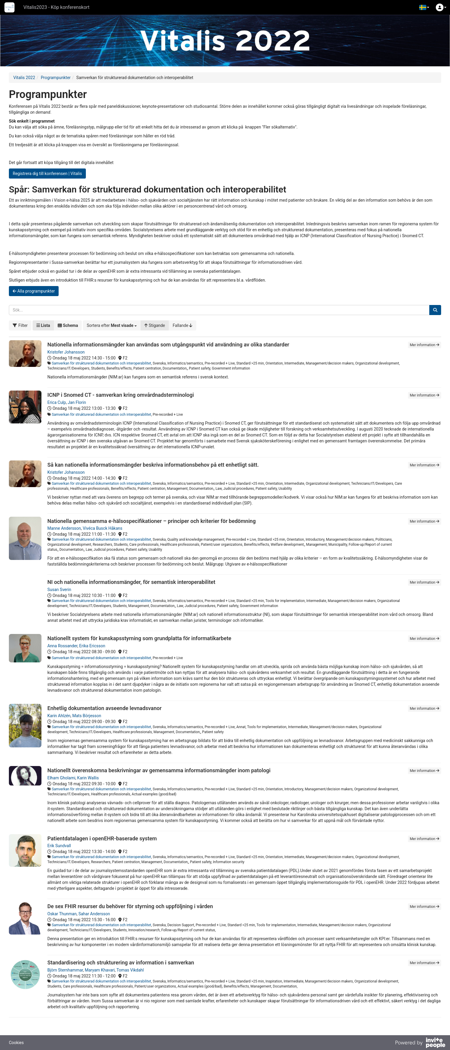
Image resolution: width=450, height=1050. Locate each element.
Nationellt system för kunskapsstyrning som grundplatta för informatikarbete (139, 638)
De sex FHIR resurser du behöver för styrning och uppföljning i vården (130, 906)
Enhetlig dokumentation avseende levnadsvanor (104, 708)
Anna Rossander (62, 645)
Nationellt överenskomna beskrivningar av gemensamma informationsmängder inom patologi (159, 770)
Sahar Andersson (94, 913)
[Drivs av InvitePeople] (420, 1043)
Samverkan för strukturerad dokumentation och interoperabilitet (101, 363)
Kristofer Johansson (66, 352)
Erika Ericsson (92, 645)
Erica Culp (56, 402)
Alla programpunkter (34, 291)
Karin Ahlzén (58, 715)
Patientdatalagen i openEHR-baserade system (102, 838)
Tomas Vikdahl (130, 970)
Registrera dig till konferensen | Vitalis (47, 173)
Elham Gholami (61, 778)
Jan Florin (77, 402)
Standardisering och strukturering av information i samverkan (120, 962)
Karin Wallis (88, 778)
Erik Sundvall (59, 845)
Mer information (424, 345)
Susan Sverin (59, 589)
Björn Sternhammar (65, 970)
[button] (424, 7)
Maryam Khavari (100, 970)
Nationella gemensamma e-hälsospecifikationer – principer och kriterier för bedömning (151, 521)
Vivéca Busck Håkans (103, 528)
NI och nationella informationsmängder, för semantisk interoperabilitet (131, 582)
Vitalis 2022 (24, 77)
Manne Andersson (64, 528)
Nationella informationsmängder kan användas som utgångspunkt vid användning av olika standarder (168, 344)
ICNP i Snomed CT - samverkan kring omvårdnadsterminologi (120, 395)
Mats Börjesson (86, 715)
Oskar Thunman (62, 913)
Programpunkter (56, 77)
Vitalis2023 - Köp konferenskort (56, 7)
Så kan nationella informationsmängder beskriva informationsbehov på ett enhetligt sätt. (153, 465)
